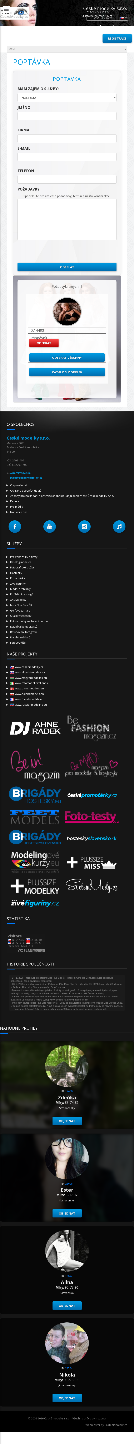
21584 (69, 1368)
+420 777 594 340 (19, 473)
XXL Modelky (18, 600)
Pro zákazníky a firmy (24, 557)
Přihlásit (90, 38)
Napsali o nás (19, 512)
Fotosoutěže (18, 642)
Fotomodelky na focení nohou (29, 621)
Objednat (67, 1121)
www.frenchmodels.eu (26, 699)
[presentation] (49, 251)
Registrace (117, 38)
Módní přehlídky (20, 589)
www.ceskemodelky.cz (26, 667)
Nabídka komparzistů (23, 626)
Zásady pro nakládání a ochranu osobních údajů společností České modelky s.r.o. (62, 496)
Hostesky (16, 573)
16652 (69, 1276)
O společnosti (19, 485)
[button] (15, 526)
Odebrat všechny (67, 357)
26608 (69, 1183)
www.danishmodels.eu (27, 688)
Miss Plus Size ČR (21, 605)
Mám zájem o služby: (38, 88)
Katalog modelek (67, 372)
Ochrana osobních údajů (25, 490)
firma (23, 130)
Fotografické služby (22, 567)
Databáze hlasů (20, 637)
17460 (69, 1091)
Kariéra (15, 501)
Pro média (16, 506)
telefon (26, 170)
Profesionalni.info (116, 1425)
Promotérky (17, 578)
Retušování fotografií (23, 632)
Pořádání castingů (21, 594)
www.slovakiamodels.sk (27, 672)
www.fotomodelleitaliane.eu (30, 683)
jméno (24, 107)
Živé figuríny (18, 584)
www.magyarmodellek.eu (28, 678)
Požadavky (29, 189)
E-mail (24, 148)
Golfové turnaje (20, 610)
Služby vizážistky (20, 616)
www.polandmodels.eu (27, 694)
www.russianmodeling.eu (28, 704)
